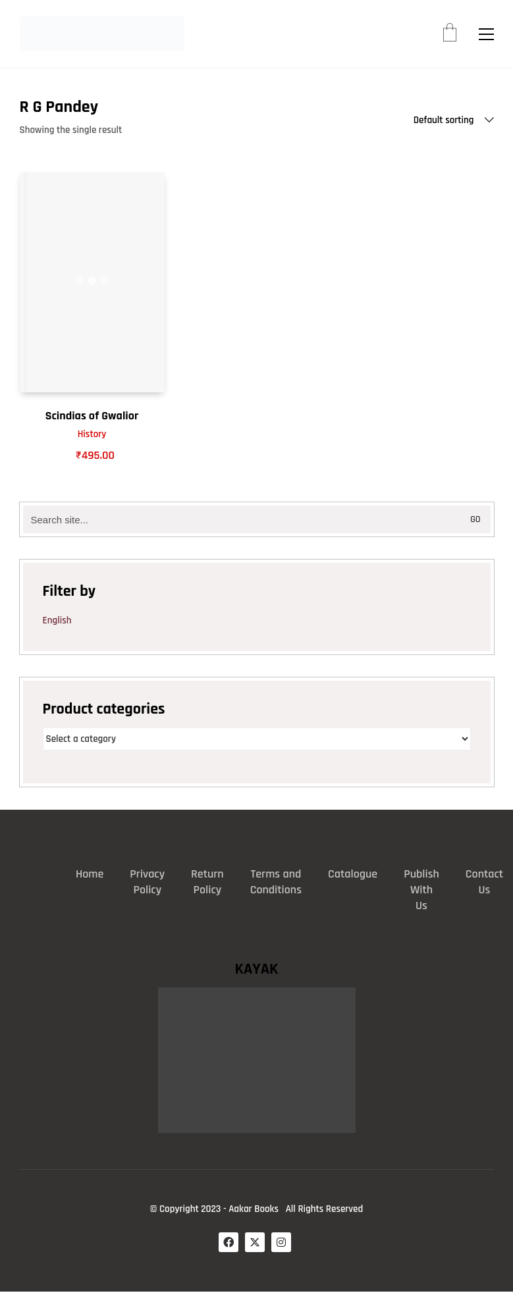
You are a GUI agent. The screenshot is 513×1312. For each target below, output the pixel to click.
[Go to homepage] (102, 33)
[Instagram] (281, 1242)
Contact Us (484, 881)
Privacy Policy (147, 881)
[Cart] (450, 34)
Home (89, 873)
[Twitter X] (255, 1242)
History (92, 434)
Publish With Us (421, 889)
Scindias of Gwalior (92, 415)
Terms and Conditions (276, 881)
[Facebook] (228, 1242)
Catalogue (352, 873)
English (57, 620)
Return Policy (207, 881)
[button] (486, 34)
